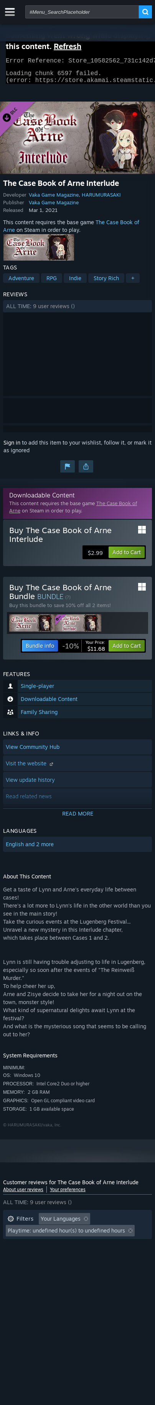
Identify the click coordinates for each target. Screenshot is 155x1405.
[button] (77, 311)
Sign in (11, 447)
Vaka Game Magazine (54, 199)
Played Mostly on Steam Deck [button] (45, 1246)
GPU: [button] (102, 1258)
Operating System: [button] (31, 1258)
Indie (75, 282)
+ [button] (132, 282)
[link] (83, 650)
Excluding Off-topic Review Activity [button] (52, 1235)
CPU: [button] (75, 1258)
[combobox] (82, 11)
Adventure (21, 282)
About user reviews (23, 1194)
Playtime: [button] (122, 1235)
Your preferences (68, 1194)
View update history (30, 784)
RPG (51, 282)
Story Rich (106, 282)
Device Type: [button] (24, 1269)
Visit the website (30, 768)
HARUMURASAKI (101, 199)
